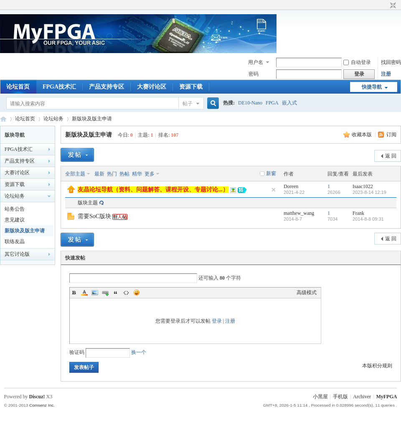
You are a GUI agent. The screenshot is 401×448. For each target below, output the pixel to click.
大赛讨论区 (151, 87)
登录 (217, 321)
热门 (112, 174)
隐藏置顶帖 (273, 189)
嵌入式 (289, 103)
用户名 (255, 62)
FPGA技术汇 (59, 87)
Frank (358, 213)
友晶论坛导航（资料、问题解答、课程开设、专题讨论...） (153, 189)
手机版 (340, 397)
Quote (116, 292)
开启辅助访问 (385, 6)
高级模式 (307, 292)
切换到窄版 (392, 6)
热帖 (124, 174)
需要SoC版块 (94, 216)
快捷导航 (372, 87)
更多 (150, 174)
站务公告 (15, 209)
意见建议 (15, 220)
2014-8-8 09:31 (368, 218)
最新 (99, 174)
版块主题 (88, 203)
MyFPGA (386, 397)
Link (105, 292)
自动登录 (357, 62)
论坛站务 (53, 119)
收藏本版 (362, 134)
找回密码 (391, 62)
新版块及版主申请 (92, 119)
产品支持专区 (106, 87)
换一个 (138, 352)
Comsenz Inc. (42, 405)
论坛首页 (18, 87)
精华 (137, 174)
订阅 (391, 134)
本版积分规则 (377, 366)
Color (84, 292)
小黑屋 (320, 397)
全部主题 (75, 174)
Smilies (136, 292)
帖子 (188, 104)
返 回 (390, 156)
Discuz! (37, 397)
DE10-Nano (250, 103)
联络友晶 (15, 241)
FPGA (272, 103)
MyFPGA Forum (3, 119)
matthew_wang (299, 213)
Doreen (291, 186)
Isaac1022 (363, 186)
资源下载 (191, 87)
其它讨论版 (17, 254)
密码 (254, 74)
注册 (386, 74)
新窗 (271, 173)
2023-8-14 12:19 (369, 192)
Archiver (362, 397)
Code (126, 292)
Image (95, 292)
